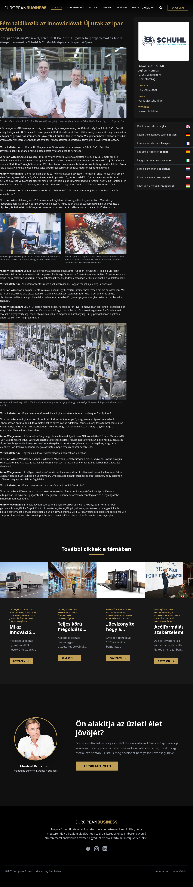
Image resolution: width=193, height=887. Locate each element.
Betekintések (75, 7)
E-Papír (107, 7)
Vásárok (122, 7)
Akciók (93, 7)
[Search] (161, 8)
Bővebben (21, 661)
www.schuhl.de (148, 111)
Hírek (135, 7)
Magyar (147, 7)
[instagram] (96, 848)
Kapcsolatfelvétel (97, 766)
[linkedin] (104, 848)
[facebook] (88, 848)
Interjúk (56, 7)
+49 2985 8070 (147, 90)
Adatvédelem (180, 871)
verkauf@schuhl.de (150, 100)
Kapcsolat (177, 7)
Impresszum (162, 871)
